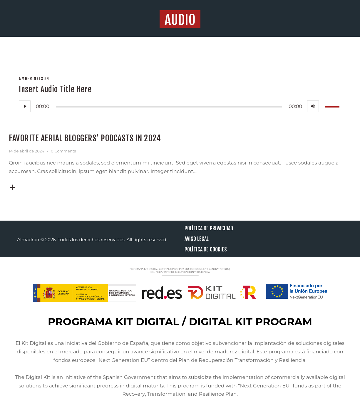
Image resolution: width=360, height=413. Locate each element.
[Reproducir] (25, 106)
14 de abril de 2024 (26, 151)
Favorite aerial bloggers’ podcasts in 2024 (85, 138)
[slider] (169, 107)
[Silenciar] (313, 106)
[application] (180, 106)
